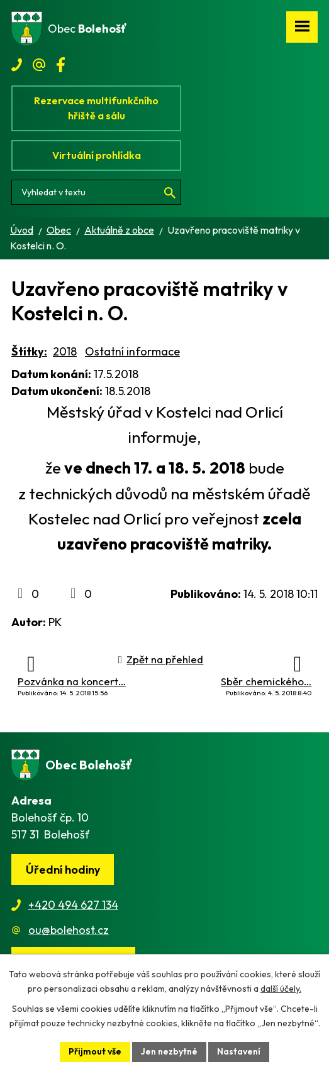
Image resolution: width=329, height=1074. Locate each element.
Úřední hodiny (63, 869)
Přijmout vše (95, 1051)
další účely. (280, 988)
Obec (59, 230)
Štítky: (29, 351)
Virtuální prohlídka (96, 155)
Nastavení (238, 1051)
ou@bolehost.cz (68, 930)
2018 (65, 351)
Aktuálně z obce (119, 230)
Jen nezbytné (169, 1051)
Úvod (21, 230)
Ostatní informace (132, 351)
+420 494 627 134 (73, 905)
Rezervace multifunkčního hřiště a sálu (96, 108)
